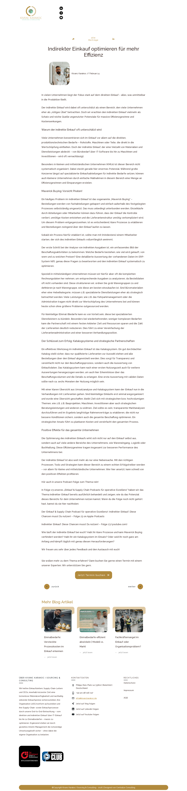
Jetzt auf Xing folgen (85, 699)
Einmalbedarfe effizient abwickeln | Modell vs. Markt (93, 630)
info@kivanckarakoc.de (86, 694)
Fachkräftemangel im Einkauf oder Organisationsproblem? (129, 630)
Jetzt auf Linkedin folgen (87, 705)
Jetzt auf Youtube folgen (87, 710)
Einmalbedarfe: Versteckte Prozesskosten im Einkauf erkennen (58, 630)
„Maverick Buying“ (120, 199)
